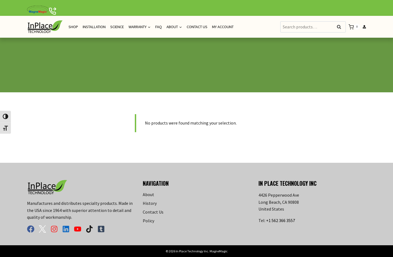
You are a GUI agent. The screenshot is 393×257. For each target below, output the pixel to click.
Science (117, 26)
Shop (73, 26)
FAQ (158, 26)
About (148, 194)
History (150, 203)
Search (340, 27)
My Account (223, 26)
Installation (94, 26)
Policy (148, 220)
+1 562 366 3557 (280, 220)
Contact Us (197, 26)
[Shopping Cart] (354, 27)
